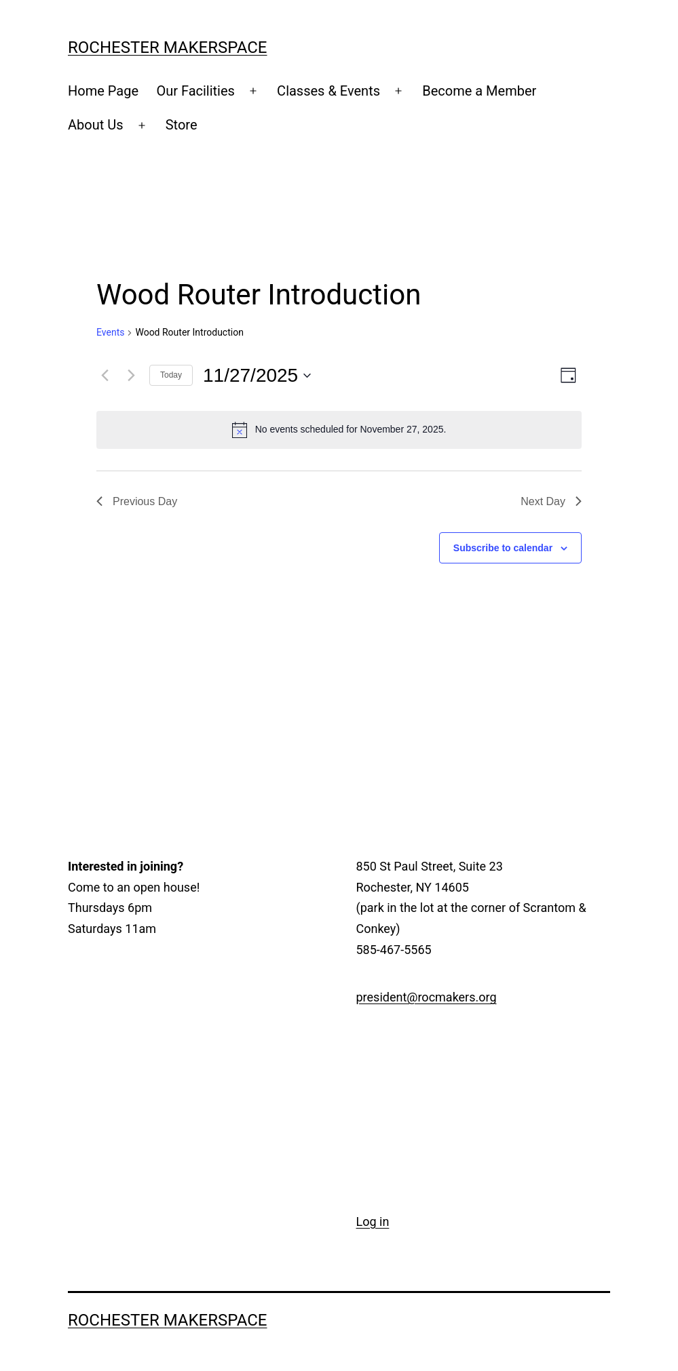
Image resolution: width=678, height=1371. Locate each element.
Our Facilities (195, 91)
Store (181, 125)
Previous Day (136, 501)
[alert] (339, 430)
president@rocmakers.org (426, 997)
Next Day (551, 501)
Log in (373, 1221)
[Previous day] (104, 375)
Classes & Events (328, 91)
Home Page (103, 91)
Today (171, 375)
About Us (96, 125)
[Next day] (131, 375)
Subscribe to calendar (502, 547)
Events (110, 332)
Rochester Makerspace (167, 47)
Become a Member (479, 91)
